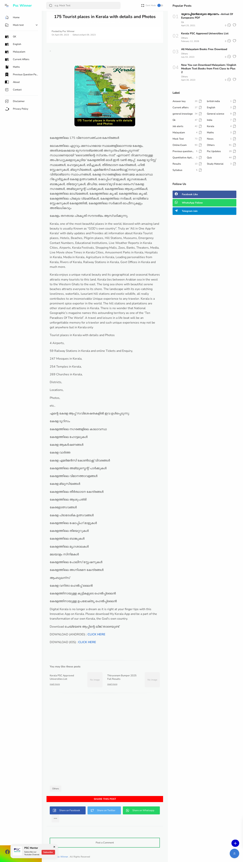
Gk (182, 22)
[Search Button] (50, 5)
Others (55, 788)
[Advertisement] (105, 740)
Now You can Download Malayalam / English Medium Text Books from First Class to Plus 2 (208, 68)
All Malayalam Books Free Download (204, 49)
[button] (7, 5)
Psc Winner (22, 5)
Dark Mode (154, 5)
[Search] (83, 5)
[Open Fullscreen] (143, 5)
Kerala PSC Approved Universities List (204, 33)
